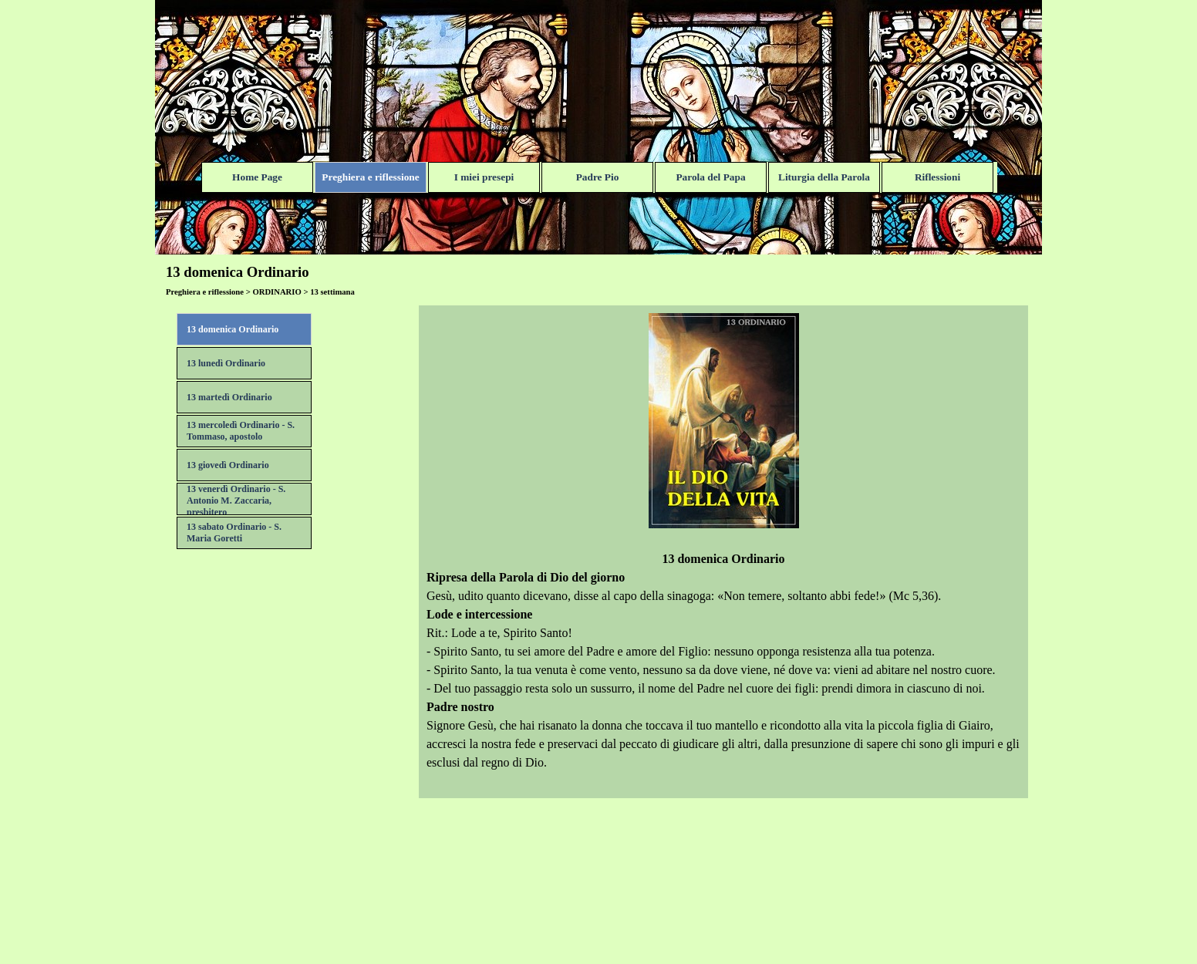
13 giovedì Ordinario (228, 465)
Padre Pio (597, 177)
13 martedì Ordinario (229, 397)
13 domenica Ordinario (232, 329)
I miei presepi (484, 177)
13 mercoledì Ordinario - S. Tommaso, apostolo (241, 431)
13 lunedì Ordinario (226, 363)
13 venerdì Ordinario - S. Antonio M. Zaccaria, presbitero (236, 500)
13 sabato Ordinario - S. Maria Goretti (234, 532)
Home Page (257, 177)
